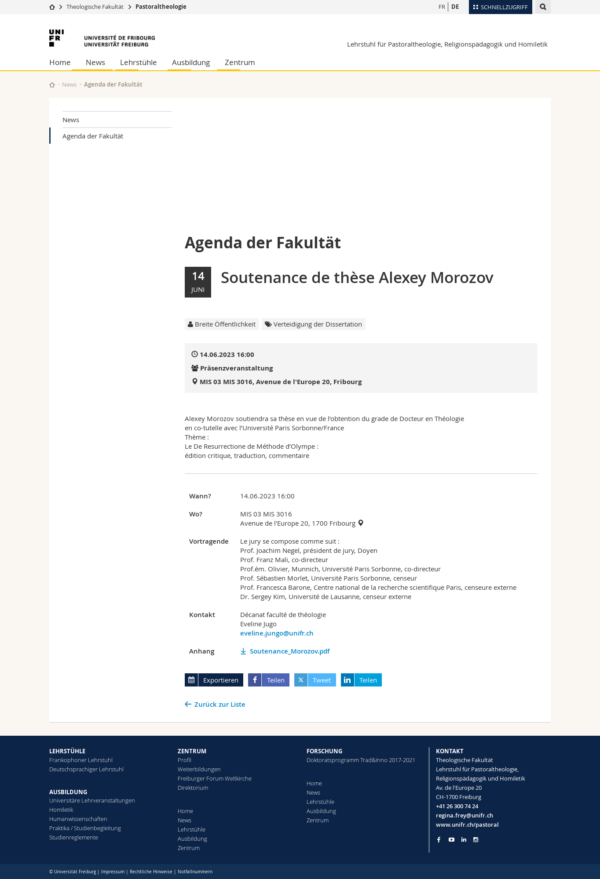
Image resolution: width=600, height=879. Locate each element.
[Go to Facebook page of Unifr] (439, 839)
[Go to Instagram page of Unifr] (475, 840)
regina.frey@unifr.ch (464, 815)
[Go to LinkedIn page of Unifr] (463, 840)
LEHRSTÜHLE (67, 751)
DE (455, 7)
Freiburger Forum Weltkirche (215, 778)
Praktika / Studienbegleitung (85, 828)
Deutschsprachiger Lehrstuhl (86, 769)
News (95, 62)
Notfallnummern (195, 872)
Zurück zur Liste (219, 704)
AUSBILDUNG (68, 792)
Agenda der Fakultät (92, 135)
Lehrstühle (138, 62)
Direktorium (193, 788)
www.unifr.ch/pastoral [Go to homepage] (467, 824)
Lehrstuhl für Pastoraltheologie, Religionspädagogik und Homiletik (447, 44)
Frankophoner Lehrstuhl (81, 760)
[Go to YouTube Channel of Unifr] (451, 840)
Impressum (112, 872)
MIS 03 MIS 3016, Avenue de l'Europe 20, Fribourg (281, 381)
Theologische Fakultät (95, 7)
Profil (184, 760)
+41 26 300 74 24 (457, 806)
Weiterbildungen (199, 769)
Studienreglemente (73, 837)
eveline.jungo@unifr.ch (277, 633)
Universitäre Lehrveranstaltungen (92, 800)
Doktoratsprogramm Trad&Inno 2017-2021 (361, 760)
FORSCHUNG (324, 751)
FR (442, 7)
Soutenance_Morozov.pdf (289, 651)
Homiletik (61, 810)
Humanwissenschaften (78, 819)
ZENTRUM (192, 751)
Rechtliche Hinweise (151, 872)
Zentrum (240, 62)
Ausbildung (191, 62)
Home (60, 62)
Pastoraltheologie (161, 7)
